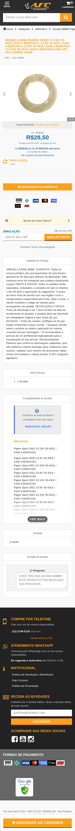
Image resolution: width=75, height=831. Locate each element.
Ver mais (37, 519)
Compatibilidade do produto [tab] (37, 398)
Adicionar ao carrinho (37, 823)
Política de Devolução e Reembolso (32, 674)
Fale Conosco (20, 680)
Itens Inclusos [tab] (37, 372)
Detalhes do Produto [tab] (37, 260)
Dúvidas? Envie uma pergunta (37, 246)
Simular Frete (58, 237)
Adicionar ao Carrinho (37, 186)
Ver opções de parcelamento (37, 155)
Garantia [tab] (37, 533)
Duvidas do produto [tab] (37, 557)
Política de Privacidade (25, 685)
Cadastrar (41, 721)
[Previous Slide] (4, 93)
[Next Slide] (71, 93)
